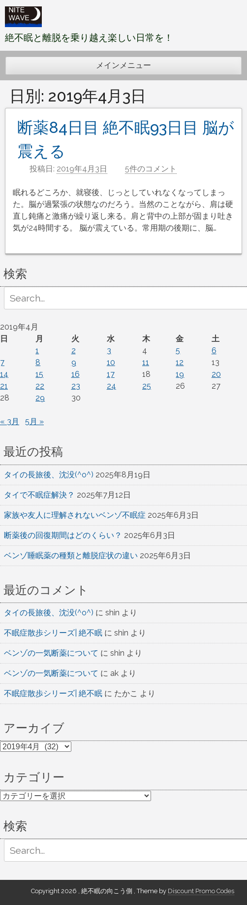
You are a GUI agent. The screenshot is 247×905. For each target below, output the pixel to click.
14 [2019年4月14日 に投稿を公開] (4, 374)
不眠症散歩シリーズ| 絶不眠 (53, 632)
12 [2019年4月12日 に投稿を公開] (180, 362)
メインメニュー (123, 65)
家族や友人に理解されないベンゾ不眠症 (75, 515)
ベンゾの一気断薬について (51, 653)
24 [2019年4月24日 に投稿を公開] (111, 386)
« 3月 (9, 421)
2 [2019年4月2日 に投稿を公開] (73, 350)
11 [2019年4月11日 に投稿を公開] (145, 362)
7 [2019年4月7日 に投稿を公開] (2, 362)
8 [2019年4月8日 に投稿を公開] (37, 362)
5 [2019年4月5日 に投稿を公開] (178, 350)
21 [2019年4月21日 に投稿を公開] (4, 386)
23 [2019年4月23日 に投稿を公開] (75, 386)
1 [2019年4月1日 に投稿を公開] (37, 350)
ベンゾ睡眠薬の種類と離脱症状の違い (71, 555)
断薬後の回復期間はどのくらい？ (63, 535)
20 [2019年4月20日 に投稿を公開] (216, 374)
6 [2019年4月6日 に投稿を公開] (214, 350)
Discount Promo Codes (201, 891)
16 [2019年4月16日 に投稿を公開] (75, 374)
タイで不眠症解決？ (39, 495)
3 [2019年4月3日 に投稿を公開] (109, 350)
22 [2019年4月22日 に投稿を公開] (39, 386)
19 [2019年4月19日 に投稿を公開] (180, 374)
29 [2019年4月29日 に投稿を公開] (40, 397)
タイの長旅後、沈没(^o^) (48, 474)
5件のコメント (151, 168)
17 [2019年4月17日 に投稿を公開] (111, 374)
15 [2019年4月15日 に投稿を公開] (39, 374)
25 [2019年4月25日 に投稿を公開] (146, 386)
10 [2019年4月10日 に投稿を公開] (111, 362)
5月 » (34, 421)
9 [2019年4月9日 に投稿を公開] (73, 362)
